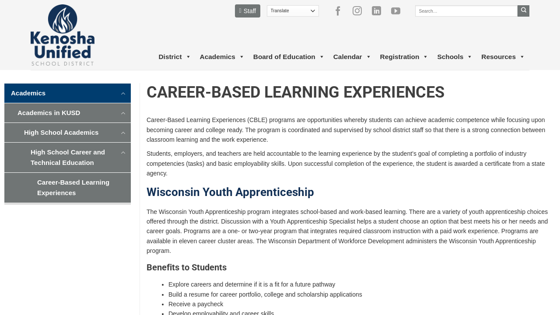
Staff (247, 10)
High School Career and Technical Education (68, 157)
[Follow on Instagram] (360, 11)
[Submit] (523, 11)
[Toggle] (123, 93)
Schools (454, 57)
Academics (222, 57)
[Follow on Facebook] (341, 11)
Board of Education (289, 57)
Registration (404, 57)
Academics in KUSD (49, 112)
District (174, 57)
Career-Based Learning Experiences (73, 187)
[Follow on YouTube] (399, 11)
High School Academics (61, 132)
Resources (503, 57)
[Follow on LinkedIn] (380, 11)
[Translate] (293, 11)
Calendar (352, 57)
